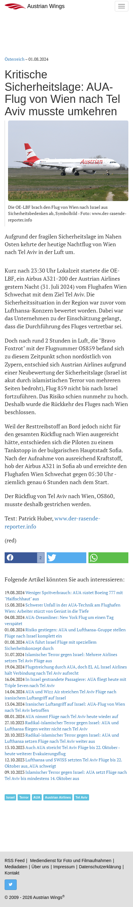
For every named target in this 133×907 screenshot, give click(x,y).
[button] (25, 557)
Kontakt (12, 872)
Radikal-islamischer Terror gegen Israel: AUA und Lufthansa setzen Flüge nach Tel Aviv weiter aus (62, 738)
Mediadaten (16, 866)
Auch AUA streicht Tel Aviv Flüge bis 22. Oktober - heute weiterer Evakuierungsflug (62, 750)
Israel (10, 797)
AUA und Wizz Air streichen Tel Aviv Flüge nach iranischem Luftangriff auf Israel (60, 695)
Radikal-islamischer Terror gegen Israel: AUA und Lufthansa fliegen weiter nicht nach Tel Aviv (62, 726)
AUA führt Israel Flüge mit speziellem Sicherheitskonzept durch (51, 645)
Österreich (14, 59)
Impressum (64, 866)
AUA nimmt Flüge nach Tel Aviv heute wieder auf (71, 716)
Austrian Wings (35, 6)
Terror (23, 797)
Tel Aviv (81, 797)
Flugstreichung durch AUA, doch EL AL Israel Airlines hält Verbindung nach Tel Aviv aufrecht (66, 670)
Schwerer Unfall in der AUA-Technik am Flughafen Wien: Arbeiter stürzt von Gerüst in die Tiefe (62, 608)
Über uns (40, 866)
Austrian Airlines (58, 797)
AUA (37, 797)
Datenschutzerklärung (100, 866)
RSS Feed (15, 860)
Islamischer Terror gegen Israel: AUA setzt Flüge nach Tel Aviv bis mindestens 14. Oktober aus (66, 775)
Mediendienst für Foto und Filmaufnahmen (70, 860)
